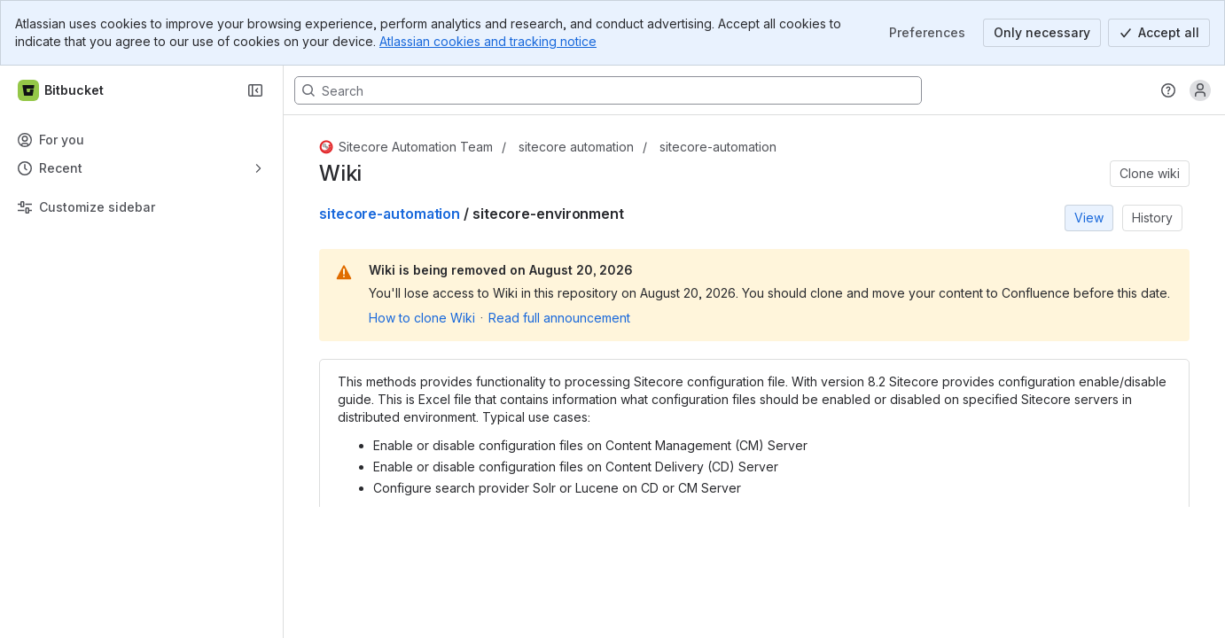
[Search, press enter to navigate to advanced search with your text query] (608, 90)
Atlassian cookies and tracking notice (488, 41)
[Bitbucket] (61, 90)
